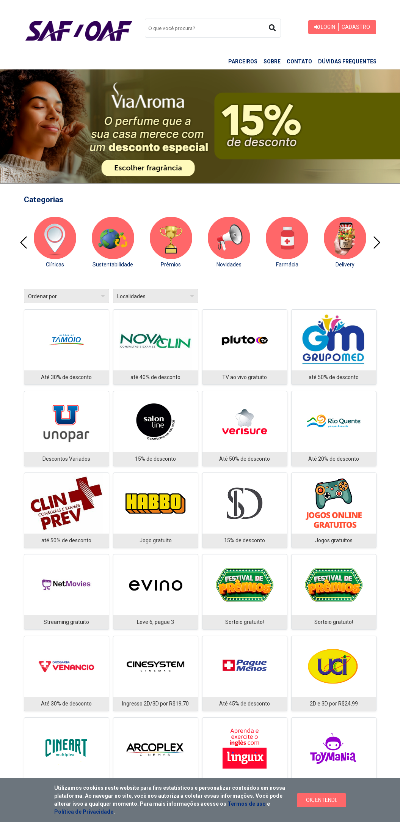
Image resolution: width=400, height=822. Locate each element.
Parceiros (242, 61)
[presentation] (23, 242)
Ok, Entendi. (321, 800)
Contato (299, 61)
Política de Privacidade (83, 812)
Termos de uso (246, 804)
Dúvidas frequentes (347, 61)
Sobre (272, 61)
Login (324, 27)
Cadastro (356, 27)
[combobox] (213, 28)
